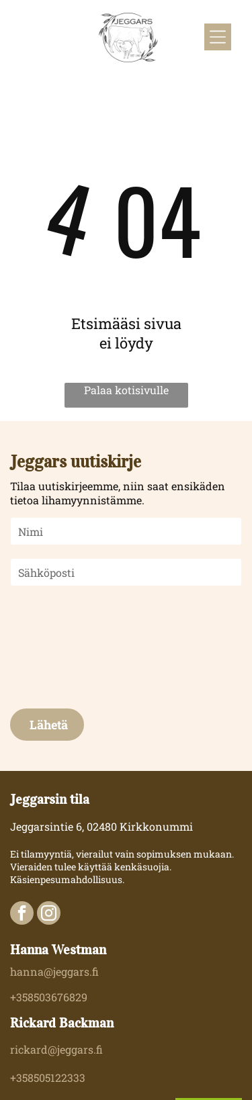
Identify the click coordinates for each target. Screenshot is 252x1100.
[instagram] (48, 914)
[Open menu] (217, 37)
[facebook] (22, 914)
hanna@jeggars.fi (54, 971)
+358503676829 (48, 997)
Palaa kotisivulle (126, 390)
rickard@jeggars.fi (56, 1049)
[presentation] (66, 646)
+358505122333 (47, 1077)
